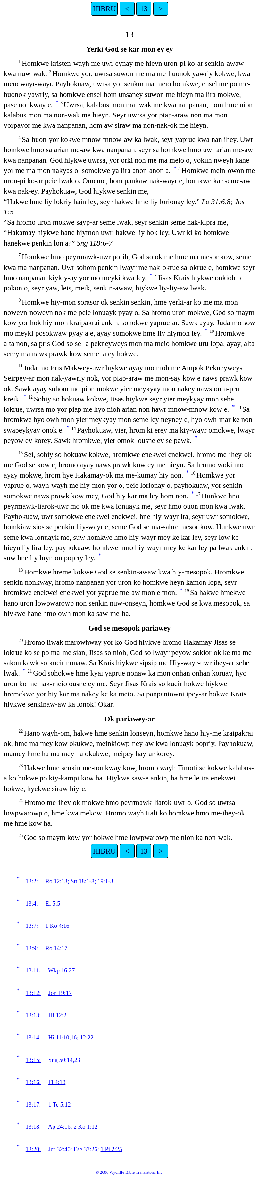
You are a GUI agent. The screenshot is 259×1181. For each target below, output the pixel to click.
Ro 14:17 (57, 948)
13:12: (33, 992)
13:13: (33, 1015)
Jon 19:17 (60, 992)
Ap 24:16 (59, 1126)
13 (143, 8)
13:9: (32, 948)
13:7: (32, 925)
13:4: (32, 903)
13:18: (33, 1126)
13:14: (33, 1037)
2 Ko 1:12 (86, 1126)
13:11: (33, 970)
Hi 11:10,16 (62, 1037)
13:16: (33, 1082)
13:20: (33, 1149)
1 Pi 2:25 (111, 1149)
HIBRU (104, 8)
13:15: (33, 1059)
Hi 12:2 (57, 1015)
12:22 (87, 1037)
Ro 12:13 (57, 881)
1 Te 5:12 (59, 1104)
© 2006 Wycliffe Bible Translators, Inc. (129, 1172)
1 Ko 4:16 (58, 925)
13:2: (32, 881)
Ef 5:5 (53, 903)
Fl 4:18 (56, 1082)
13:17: (33, 1104)
